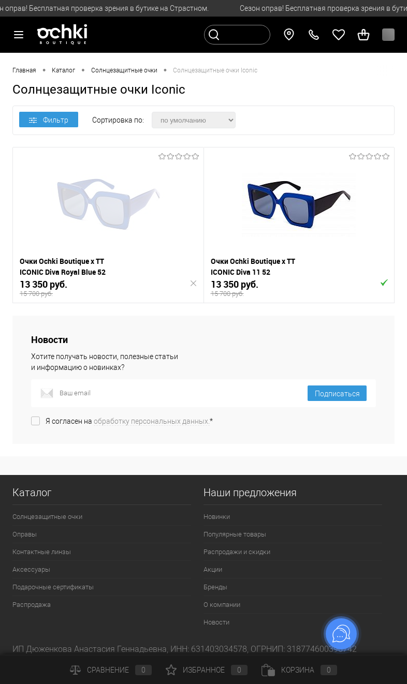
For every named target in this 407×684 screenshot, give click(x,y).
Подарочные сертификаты (53, 587)
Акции (213, 569)
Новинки (217, 517)
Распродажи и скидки (237, 552)
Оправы (24, 534)
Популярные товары (235, 534)
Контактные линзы (41, 552)
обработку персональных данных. (152, 421)
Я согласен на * (129, 421)
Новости (216, 622)
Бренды (215, 587)
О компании (222, 604)
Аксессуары (31, 569)
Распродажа (31, 604)
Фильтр (48, 120)
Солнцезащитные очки (47, 517)
